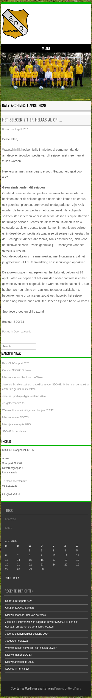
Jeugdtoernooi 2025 (13, 403)
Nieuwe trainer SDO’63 (15, 417)
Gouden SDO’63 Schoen (16, 370)
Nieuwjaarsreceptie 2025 (16, 424)
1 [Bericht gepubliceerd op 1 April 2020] (29, 550)
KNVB (8, 527)
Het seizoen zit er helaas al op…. (32, 120)
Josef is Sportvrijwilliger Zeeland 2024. (24, 396)
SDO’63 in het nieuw (14, 431)
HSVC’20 (10, 519)
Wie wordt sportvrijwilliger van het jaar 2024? (27, 410)
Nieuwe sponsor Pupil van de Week (22, 377)
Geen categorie (22, 331)
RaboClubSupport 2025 (15, 363)
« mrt (8, 577)
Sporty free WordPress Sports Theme (32, 688)
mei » (16, 577)
